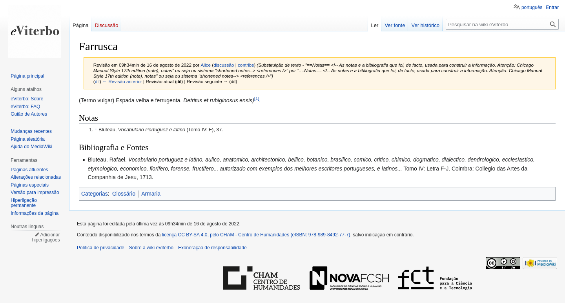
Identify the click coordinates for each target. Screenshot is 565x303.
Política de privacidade (100, 247)
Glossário (123, 194)
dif (97, 81)
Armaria (150, 194)
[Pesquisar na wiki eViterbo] (502, 24)
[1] (256, 98)
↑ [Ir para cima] (96, 129)
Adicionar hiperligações (46, 237)
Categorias (94, 194)
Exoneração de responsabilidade (212, 247)
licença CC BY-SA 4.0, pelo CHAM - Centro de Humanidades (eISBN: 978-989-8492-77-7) (256, 235)
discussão (223, 64)
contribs (246, 64)
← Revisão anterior (122, 81)
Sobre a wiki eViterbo (151, 247)
